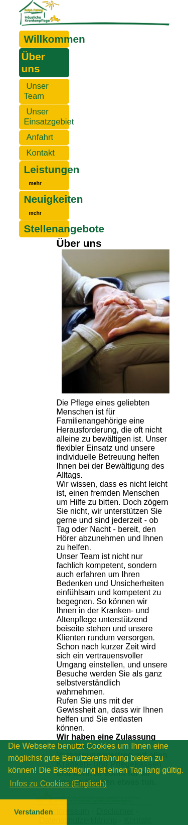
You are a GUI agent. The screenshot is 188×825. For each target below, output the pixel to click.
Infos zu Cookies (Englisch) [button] (58, 783)
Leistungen (52, 169)
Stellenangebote (64, 228)
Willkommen (54, 39)
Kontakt (41, 153)
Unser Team (36, 91)
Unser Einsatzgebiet (49, 116)
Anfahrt (40, 137)
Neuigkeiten (53, 199)
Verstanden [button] (33, 812)
